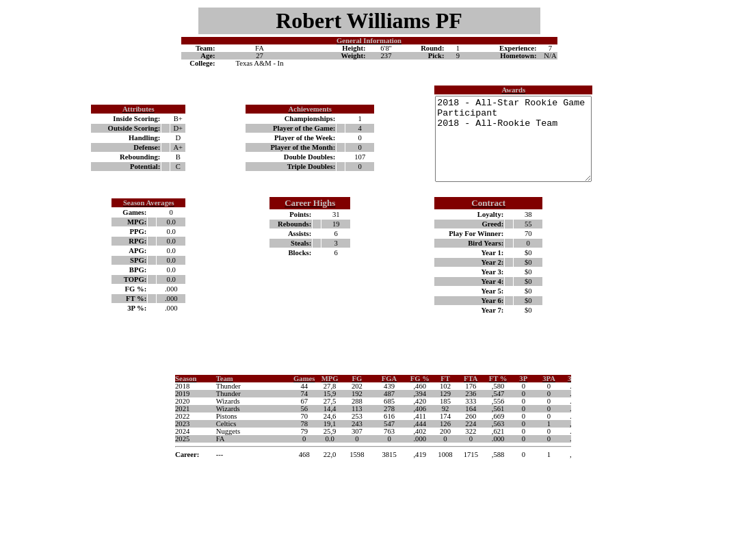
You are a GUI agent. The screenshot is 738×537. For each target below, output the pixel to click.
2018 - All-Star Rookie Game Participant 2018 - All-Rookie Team (504, 147)
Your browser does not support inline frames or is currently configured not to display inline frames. (369, 443)
